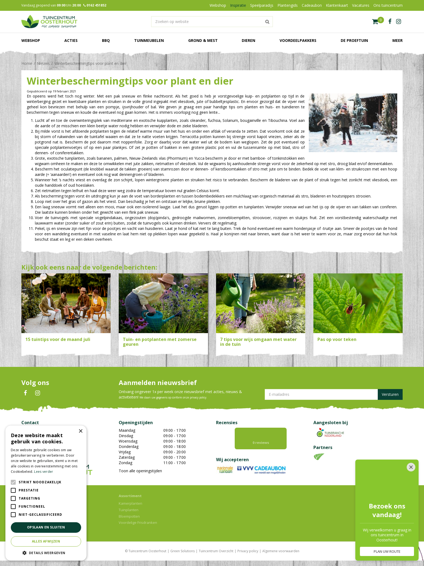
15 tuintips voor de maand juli (57, 339)
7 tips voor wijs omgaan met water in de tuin (258, 341)
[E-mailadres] (334, 394)
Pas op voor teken (336, 339)
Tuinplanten (128, 509)
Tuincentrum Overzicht (216, 551)
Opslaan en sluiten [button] (46, 527)
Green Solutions (182, 551)
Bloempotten (129, 516)
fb (390, 22)
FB (25, 393)
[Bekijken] (378, 21)
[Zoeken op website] (212, 21)
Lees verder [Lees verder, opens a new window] (43, 471)
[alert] (46, 493)
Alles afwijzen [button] (46, 541)
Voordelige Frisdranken (138, 522)
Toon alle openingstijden (140, 470)
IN (38, 393)
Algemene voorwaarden (280, 551)
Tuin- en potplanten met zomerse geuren (160, 341)
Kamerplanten (130, 503)
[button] (46, 552)
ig (399, 22)
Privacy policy (247, 551)
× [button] (80, 431)
